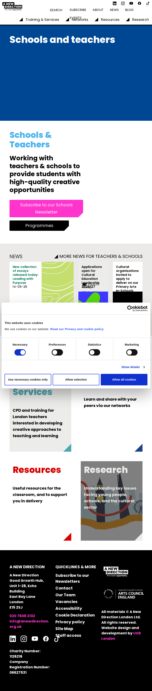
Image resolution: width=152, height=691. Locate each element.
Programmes (39, 225)
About (98, 10)
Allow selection (76, 379)
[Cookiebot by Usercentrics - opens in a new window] (130, 308)
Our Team (65, 595)
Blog (129, 10)
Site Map (64, 628)
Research (140, 19)
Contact (64, 588)
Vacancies (66, 601)
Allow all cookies (124, 379)
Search (56, 10)
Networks (80, 19)
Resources (110, 19)
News (114, 10)
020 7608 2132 (22, 615)
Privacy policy (70, 622)
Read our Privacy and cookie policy (77, 329)
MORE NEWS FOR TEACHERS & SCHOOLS (98, 256)
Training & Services (42, 19)
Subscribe (78, 10)
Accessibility (68, 608)
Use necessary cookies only (28, 379)
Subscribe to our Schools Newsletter (46, 208)
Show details (131, 367)
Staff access (68, 635)
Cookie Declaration (75, 615)
